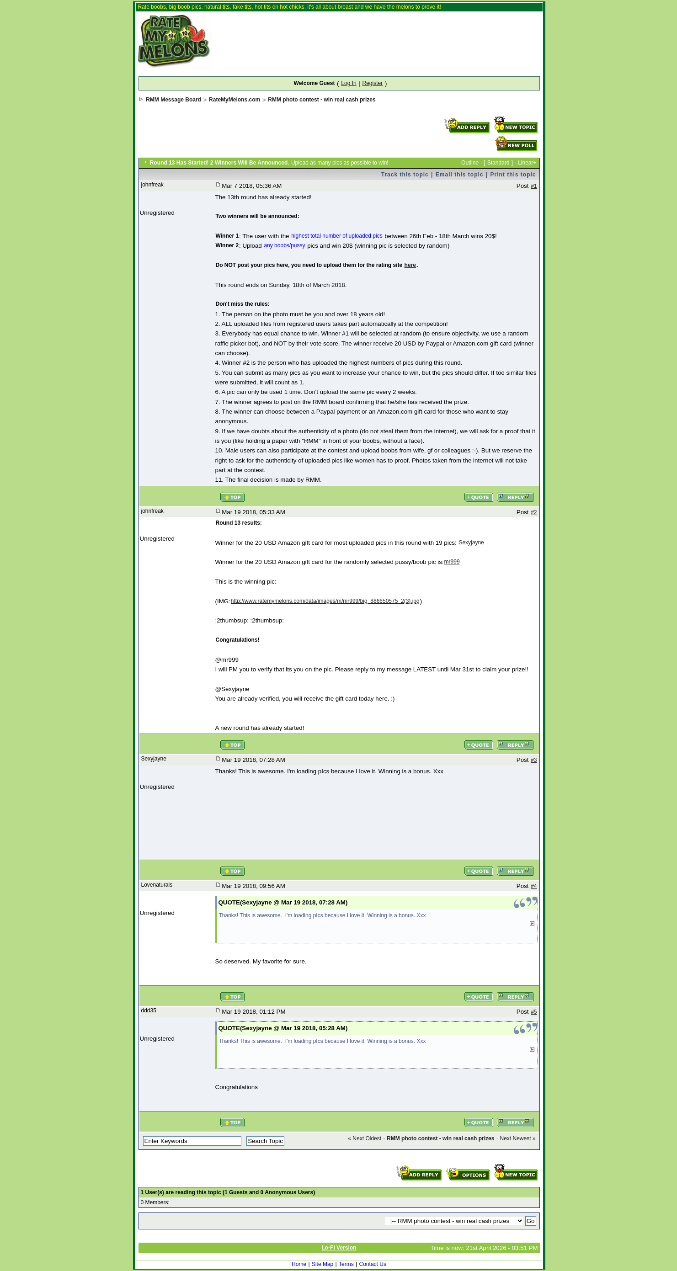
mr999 (452, 561)
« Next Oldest (364, 1138)
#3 (534, 760)
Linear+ (527, 163)
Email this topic (460, 174)
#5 (534, 1012)
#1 (534, 186)
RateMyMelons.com (234, 99)
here (410, 265)
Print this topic (513, 174)
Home (299, 1264)
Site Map (322, 1264)
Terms (346, 1264)
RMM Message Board (173, 99)
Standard (498, 163)
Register (372, 83)
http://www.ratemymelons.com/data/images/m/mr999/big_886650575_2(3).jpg (325, 601)
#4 (534, 886)
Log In (348, 83)
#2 (534, 512)
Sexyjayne (471, 542)
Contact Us (372, 1264)
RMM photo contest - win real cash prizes (321, 99)
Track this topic (405, 174)
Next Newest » (517, 1138)
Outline (470, 163)
